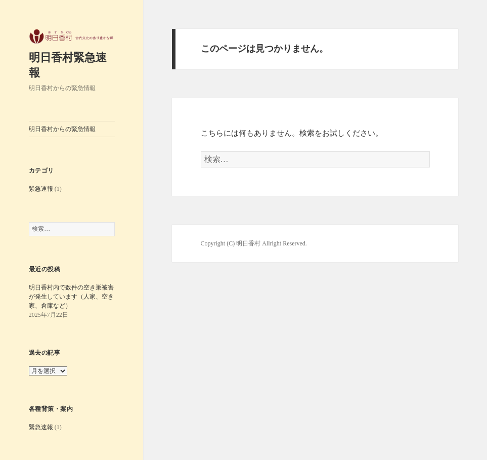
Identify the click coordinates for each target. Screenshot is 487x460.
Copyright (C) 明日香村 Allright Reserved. (254, 243)
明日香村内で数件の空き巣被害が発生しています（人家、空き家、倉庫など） (71, 296)
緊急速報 (41, 188)
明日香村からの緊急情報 (62, 129)
